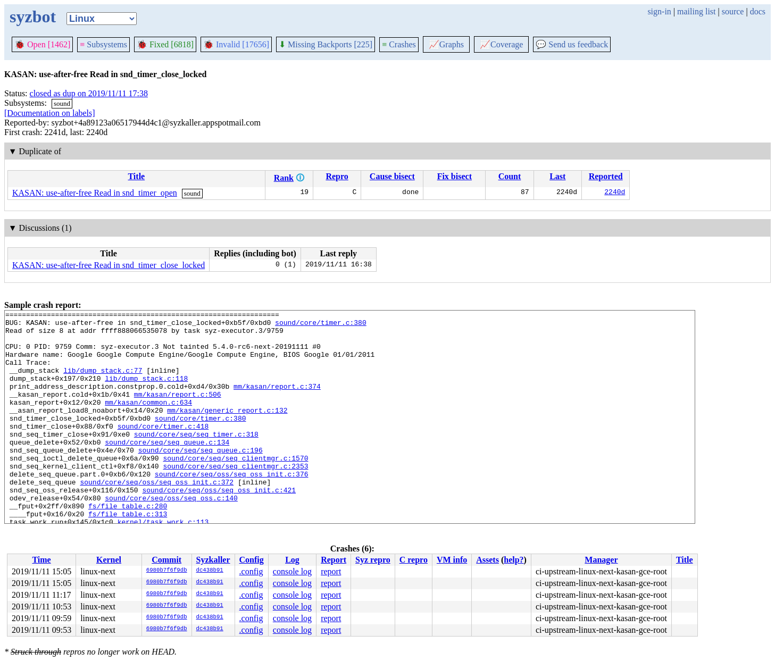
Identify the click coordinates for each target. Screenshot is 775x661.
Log (292, 559)
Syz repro (372, 559)
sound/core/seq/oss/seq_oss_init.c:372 (157, 517)
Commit (166, 559)
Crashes (399, 44)
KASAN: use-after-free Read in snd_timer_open (94, 192)
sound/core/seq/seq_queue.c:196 (200, 478)
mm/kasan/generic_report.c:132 (227, 431)
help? (513, 559)
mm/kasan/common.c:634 (148, 421)
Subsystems (103, 44)
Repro (337, 176)
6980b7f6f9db (166, 570)
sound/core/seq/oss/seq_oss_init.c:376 (232, 507)
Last (557, 176)
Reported (606, 176)
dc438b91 (209, 570)
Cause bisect (392, 176)
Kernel (108, 559)
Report (333, 559)
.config (251, 571)
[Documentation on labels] (49, 113)
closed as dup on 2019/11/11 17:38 (89, 93)
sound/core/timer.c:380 (320, 325)
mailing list (696, 11)
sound (62, 103)
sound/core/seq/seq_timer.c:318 (196, 459)
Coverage (501, 44)
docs (757, 11)
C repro (413, 559)
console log (292, 571)
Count (509, 176)
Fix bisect (454, 176)
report (331, 571)
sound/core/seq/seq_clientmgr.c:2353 (235, 498)
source (733, 11)
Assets (487, 559)
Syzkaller (213, 559)
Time (41, 559)
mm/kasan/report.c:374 (277, 402)
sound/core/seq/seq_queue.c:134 (167, 469)
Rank (284, 177)
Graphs (446, 44)
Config (251, 559)
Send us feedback (572, 44)
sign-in (659, 11)
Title (136, 176)
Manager (601, 559)
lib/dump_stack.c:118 (146, 392)
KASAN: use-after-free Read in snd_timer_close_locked (108, 265)
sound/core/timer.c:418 (163, 450)
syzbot (33, 16)
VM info (452, 559)
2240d (614, 193)
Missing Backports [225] (325, 44)
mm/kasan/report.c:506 (177, 411)
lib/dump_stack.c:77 (102, 383)
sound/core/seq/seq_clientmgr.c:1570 (235, 488)
